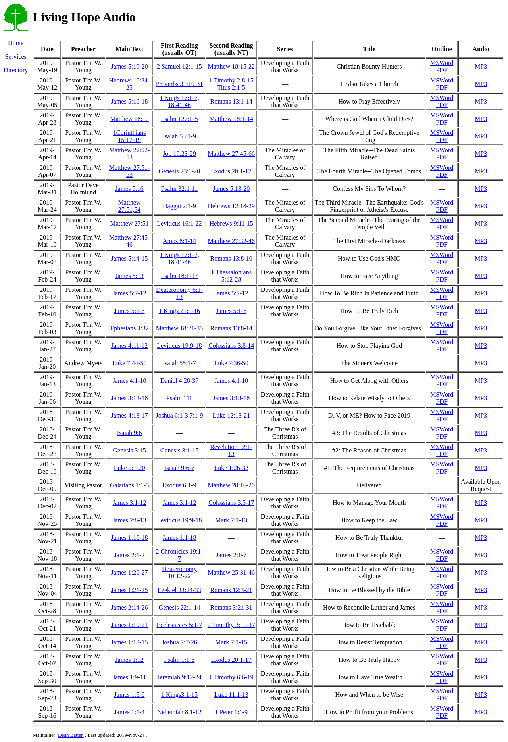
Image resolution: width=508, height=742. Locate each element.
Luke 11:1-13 (231, 694)
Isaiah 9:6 (129, 432)
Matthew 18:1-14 (231, 118)
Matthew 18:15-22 (231, 66)
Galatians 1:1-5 (129, 485)
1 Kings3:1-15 (179, 694)
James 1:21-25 (129, 590)
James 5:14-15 (129, 258)
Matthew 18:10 (129, 118)
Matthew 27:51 (129, 223)
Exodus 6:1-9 (179, 485)
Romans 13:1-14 (231, 101)
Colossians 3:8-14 (231, 345)
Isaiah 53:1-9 (179, 136)
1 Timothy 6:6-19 (231, 677)
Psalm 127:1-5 (179, 118)
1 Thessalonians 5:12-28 (231, 276)
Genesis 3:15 (129, 450)
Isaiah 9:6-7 (179, 467)
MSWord (441, 62)
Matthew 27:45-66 (231, 153)
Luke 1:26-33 (231, 467)
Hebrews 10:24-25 (129, 84)
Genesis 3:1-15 (179, 450)
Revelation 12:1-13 (231, 450)
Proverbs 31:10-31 (179, 84)
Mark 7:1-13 (231, 520)
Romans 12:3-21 (231, 590)
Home (15, 43)
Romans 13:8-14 (231, 328)
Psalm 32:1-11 (179, 188)
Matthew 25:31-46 (231, 572)
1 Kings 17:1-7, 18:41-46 (179, 101)
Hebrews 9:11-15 (231, 223)
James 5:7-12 (129, 293)
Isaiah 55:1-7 (179, 363)
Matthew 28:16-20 (231, 485)
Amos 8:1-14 (179, 241)
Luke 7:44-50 (129, 363)
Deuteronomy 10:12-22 (179, 572)
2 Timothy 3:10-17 (231, 624)
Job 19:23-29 (179, 153)
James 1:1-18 (179, 537)
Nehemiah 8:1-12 (179, 712)
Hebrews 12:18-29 (231, 206)
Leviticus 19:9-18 (179, 345)
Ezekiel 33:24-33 (179, 590)
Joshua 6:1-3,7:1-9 (179, 415)
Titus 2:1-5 (231, 87)
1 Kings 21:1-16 (179, 310)
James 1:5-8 (129, 694)
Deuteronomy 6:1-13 (179, 293)
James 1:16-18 (129, 537)
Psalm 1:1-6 (179, 659)
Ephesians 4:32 (129, 328)
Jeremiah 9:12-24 (179, 677)
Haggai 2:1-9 (179, 206)
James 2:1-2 (129, 555)
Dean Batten (71, 735)
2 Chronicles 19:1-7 (179, 555)
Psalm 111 (179, 398)
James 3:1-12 (129, 502)
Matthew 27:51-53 (129, 171)
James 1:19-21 (129, 624)
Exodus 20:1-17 (231, 171)
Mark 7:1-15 (231, 642)
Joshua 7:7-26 (179, 642)
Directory (16, 70)
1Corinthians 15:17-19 (129, 136)
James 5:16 (129, 188)
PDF (441, 70)
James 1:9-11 (129, 677)
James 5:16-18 (129, 101)
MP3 (481, 66)
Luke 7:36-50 (231, 363)
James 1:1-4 (129, 712)
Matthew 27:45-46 (129, 241)
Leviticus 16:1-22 (179, 223)
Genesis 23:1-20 (179, 171)
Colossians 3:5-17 (231, 502)
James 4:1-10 (129, 380)
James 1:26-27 (129, 572)
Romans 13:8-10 (231, 258)
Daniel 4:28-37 (179, 380)
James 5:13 (129, 275)
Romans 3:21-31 (231, 607)
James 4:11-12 (129, 345)
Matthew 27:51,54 (129, 206)
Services (16, 56)
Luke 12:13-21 (231, 415)
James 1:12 (129, 659)
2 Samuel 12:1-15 (179, 66)
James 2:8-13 (129, 520)
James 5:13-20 (231, 188)
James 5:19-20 (129, 66)
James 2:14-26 (129, 607)
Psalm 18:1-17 (179, 275)
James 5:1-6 (129, 310)
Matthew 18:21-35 (179, 328)
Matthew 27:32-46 (231, 241)
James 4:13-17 (129, 415)
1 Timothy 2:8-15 (231, 80)
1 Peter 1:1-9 (231, 712)
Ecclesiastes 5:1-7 (179, 624)
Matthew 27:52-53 (129, 154)
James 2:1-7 (231, 555)
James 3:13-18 (129, 398)
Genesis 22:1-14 (179, 607)
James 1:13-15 (129, 642)
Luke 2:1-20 (129, 467)
